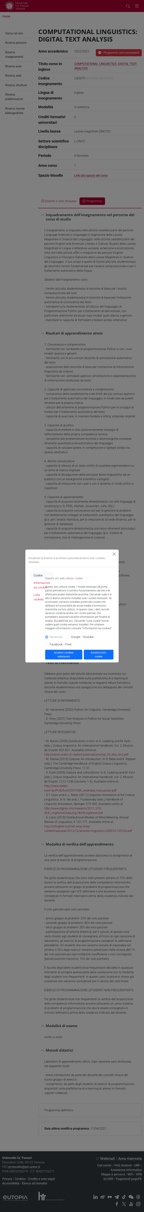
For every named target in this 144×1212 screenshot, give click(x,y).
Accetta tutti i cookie (98, 654)
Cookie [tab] (38, 575)
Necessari (56, 637)
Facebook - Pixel (60, 644)
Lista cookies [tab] (39, 597)
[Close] (114, 554)
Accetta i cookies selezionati (64, 654)
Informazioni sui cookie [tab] (42, 585)
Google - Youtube (82, 637)
